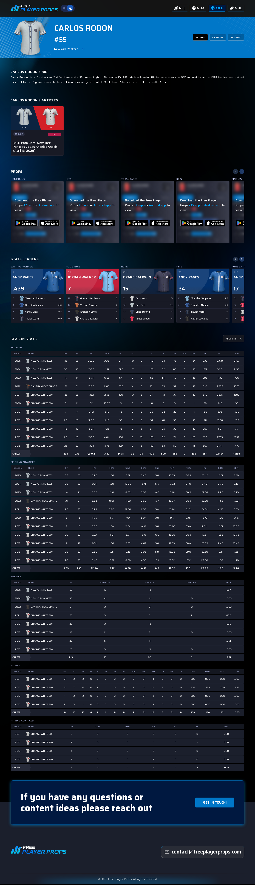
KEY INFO (193, 38)
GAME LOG (234, 38)
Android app (46, 206)
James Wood (142, 319)
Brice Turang (142, 312)
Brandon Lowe (88, 312)
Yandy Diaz (31, 312)
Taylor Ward (32, 319)
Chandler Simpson (35, 299)
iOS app (28, 206)
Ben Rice (140, 305)
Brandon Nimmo (34, 305)
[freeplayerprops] (202, 853)
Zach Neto (141, 299)
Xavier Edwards (199, 319)
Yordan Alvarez (88, 305)
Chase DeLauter (89, 319)
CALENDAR (213, 38)
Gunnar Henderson (90, 299)
